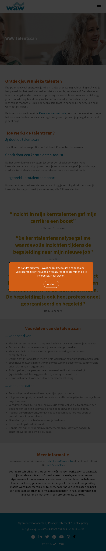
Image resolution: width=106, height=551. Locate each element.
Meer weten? (58, 275)
